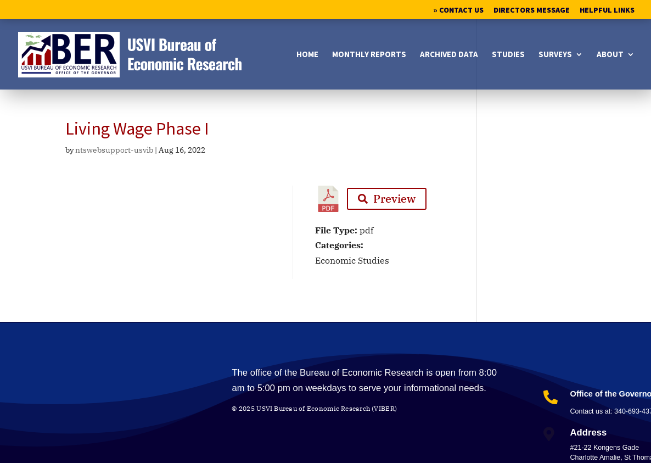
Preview (387, 198)
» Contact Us (459, 10)
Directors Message (531, 10)
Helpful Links (607, 10)
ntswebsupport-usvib (114, 150)
